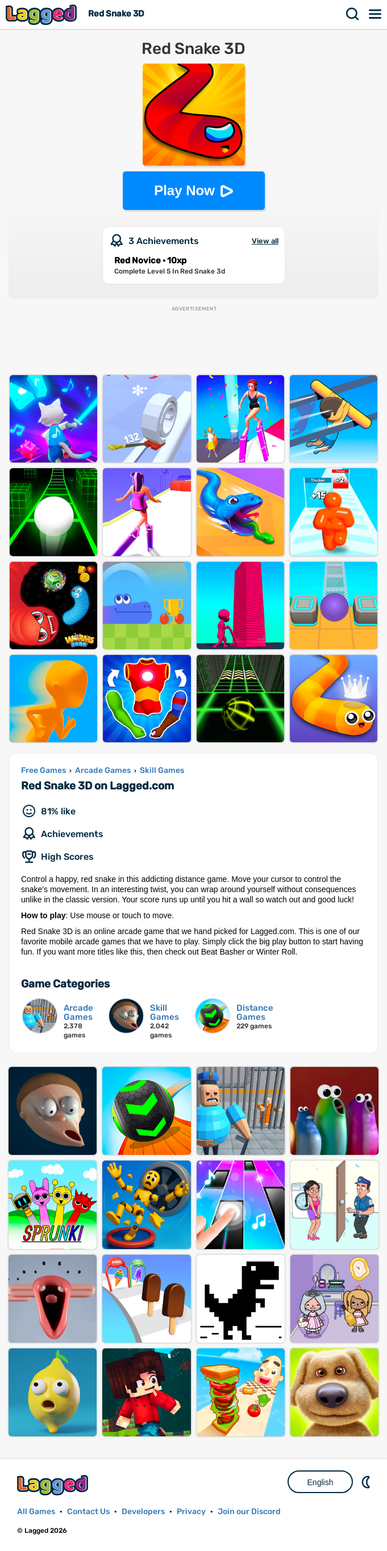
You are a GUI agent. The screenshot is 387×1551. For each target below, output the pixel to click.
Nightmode (367, 1481)
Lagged (43, 14)
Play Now (184, 190)
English (320, 1482)
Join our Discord (249, 1511)
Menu (375, 14)
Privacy (191, 1511)
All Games (36, 1511)
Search (353, 14)
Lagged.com (54, 1484)
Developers (143, 1511)
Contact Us (88, 1511)
